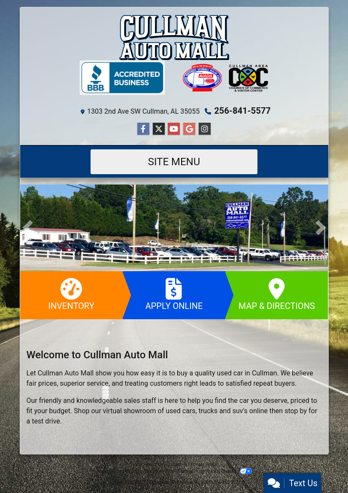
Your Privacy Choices (224, 471)
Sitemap (185, 471)
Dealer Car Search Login (119, 471)
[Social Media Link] (205, 129)
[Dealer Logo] (174, 37)
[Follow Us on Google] (189, 129)
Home (136, 464)
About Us (154, 464)
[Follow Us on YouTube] (174, 129)
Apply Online (174, 294)
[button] (27, 227)
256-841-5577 (243, 111)
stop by (295, 411)
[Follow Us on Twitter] (159, 129)
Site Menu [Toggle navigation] (174, 162)
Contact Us (177, 464)
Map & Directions (276, 294)
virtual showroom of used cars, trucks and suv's (175, 411)
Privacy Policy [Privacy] (204, 464)
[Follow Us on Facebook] (143, 129)
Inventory (71, 294)
